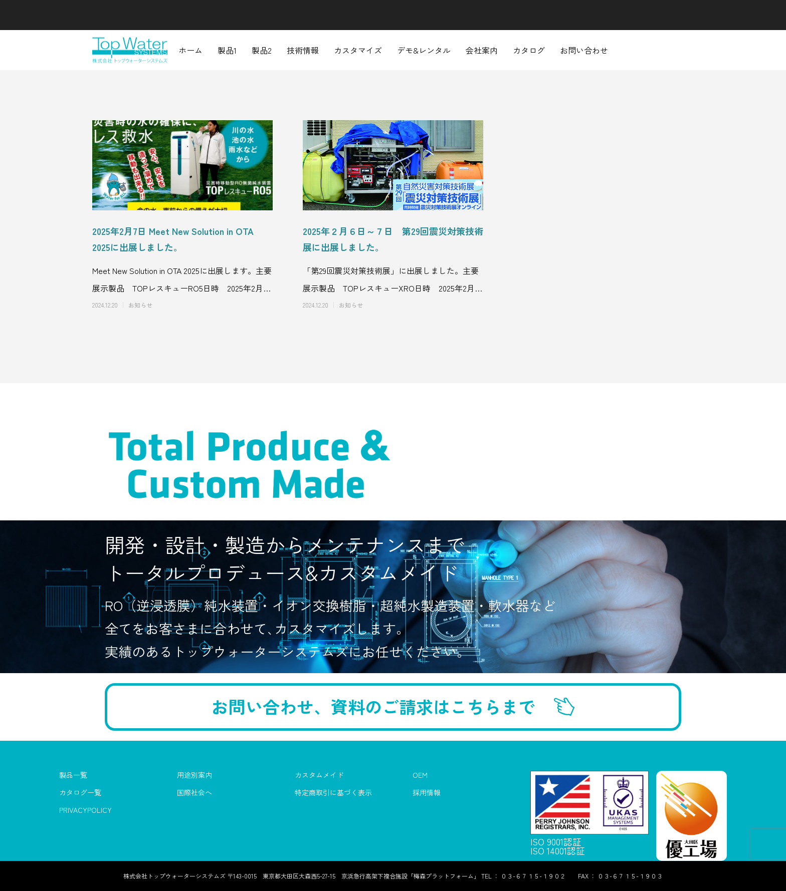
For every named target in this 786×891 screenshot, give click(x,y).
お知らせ (140, 305)
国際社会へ (194, 792)
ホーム (190, 50)
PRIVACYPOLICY (85, 810)
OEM (420, 775)
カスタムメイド (319, 775)
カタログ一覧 (80, 792)
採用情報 (427, 792)
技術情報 (303, 50)
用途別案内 (194, 775)
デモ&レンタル (424, 50)
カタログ (529, 50)
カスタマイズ (358, 50)
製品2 (262, 50)
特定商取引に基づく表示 (333, 792)
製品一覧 (73, 775)
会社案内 (482, 50)
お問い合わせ (584, 50)
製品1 (227, 50)
